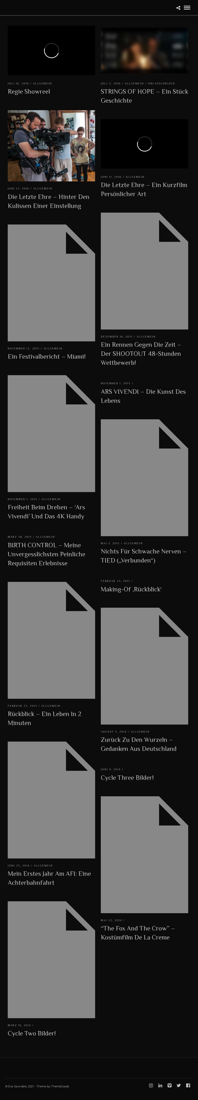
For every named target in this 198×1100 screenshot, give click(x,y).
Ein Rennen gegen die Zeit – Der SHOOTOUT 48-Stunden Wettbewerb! (141, 353)
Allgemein (42, 83)
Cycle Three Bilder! (127, 777)
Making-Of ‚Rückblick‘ (131, 589)
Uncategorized (161, 83)
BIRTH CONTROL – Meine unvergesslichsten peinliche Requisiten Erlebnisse (46, 554)
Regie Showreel (29, 91)
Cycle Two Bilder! (32, 1033)
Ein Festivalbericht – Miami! (47, 356)
